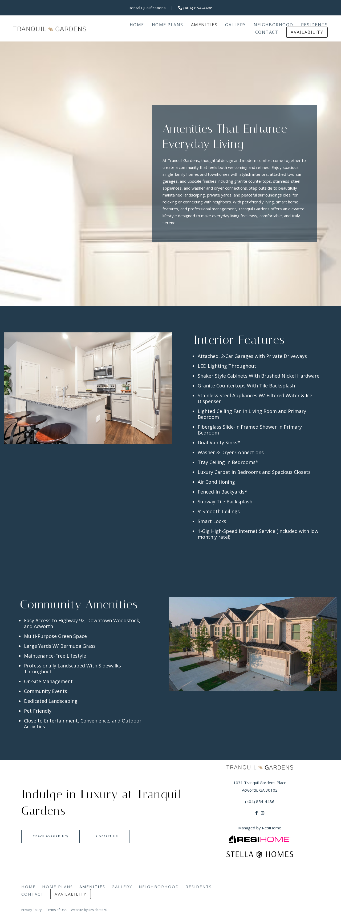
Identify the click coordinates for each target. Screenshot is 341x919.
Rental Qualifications (147, 7)
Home (137, 25)
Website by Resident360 (89, 910)
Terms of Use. (56, 910)
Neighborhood (273, 25)
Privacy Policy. (31, 910)
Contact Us (122, 836)
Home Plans (167, 25)
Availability (307, 32)
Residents (314, 25)
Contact (267, 32)
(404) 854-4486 (195, 7)
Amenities (204, 25)
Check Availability (55, 836)
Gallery (235, 25)
